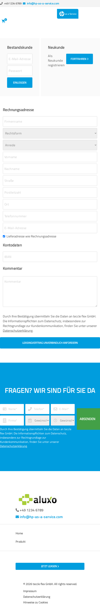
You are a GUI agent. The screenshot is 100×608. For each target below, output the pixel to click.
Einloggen (19, 83)
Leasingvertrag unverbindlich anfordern (50, 343)
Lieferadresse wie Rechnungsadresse (31, 236)
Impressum (29, 591)
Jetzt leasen (50, 566)
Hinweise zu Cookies (35, 602)
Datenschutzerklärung (18, 330)
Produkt (20, 541)
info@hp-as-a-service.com (43, 3)
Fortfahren (79, 59)
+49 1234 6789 (12, 3)
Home (19, 533)
